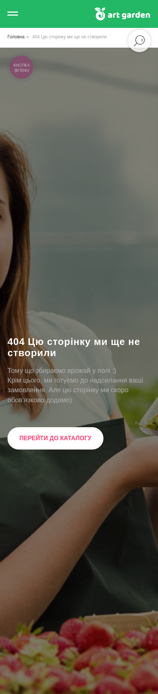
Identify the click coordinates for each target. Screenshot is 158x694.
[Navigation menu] (12, 14)
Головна (16, 36)
